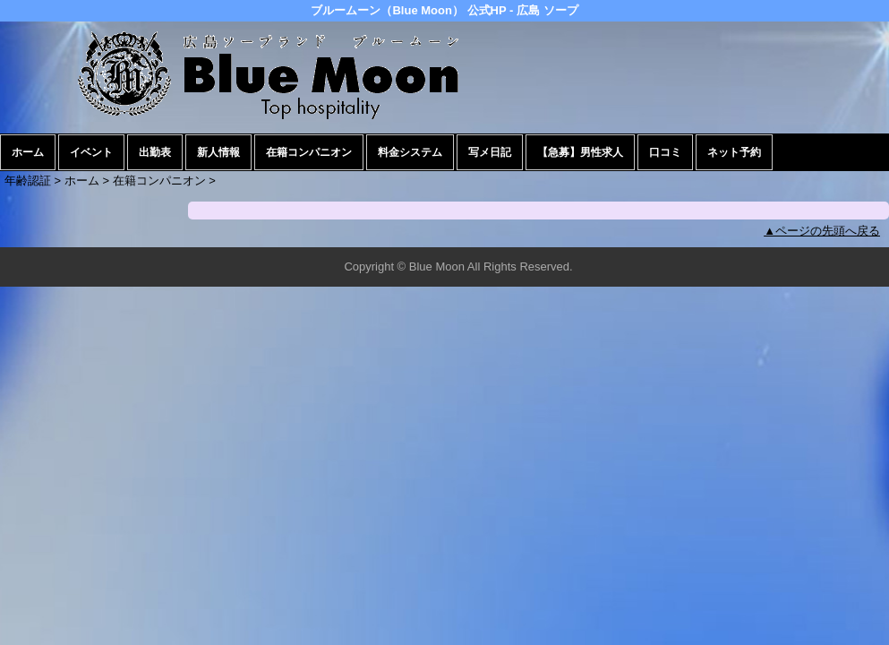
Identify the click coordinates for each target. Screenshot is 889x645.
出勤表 (155, 152)
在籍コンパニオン (309, 152)
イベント (91, 152)
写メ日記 (489, 152)
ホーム (28, 152)
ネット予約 (734, 152)
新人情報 (218, 152)
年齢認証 (27, 180)
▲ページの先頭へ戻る (822, 230)
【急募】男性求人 (580, 152)
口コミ (665, 152)
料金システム (410, 152)
